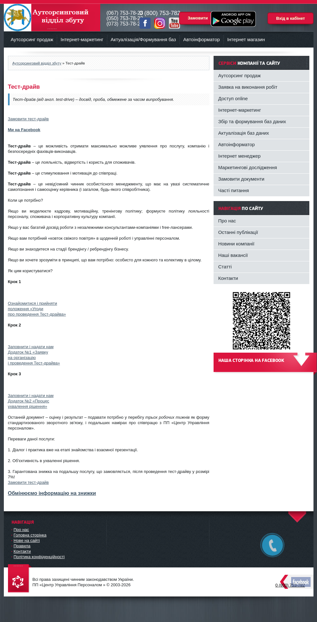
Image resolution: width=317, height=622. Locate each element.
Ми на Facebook (24, 129)
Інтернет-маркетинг (82, 39)
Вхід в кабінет (290, 18)
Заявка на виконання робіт (247, 87)
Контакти (228, 278)
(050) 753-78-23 (125, 18)
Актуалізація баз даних (243, 133)
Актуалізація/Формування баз (143, 39)
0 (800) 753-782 (290, 585)
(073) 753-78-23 (125, 23)
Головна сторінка (30, 535)
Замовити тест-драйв (28, 118)
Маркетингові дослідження (247, 167)
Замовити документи (241, 179)
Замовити (198, 18)
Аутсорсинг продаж (32, 39)
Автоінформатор (201, 39)
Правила (22, 545)
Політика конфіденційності (39, 556)
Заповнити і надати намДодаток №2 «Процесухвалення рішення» (31, 401)
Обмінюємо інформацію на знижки (52, 493)
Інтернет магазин (246, 39)
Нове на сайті (27, 540)
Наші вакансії (233, 255)
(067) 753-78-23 (125, 13)
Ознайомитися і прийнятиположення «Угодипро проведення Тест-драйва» (37, 309)
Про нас (227, 220)
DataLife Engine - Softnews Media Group (20, 578)
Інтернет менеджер (239, 156)
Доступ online (233, 98)
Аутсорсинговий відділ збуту (52, 17)
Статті (225, 266)
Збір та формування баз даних (252, 121)
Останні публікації (238, 232)
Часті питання (233, 190)
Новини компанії (236, 243)
